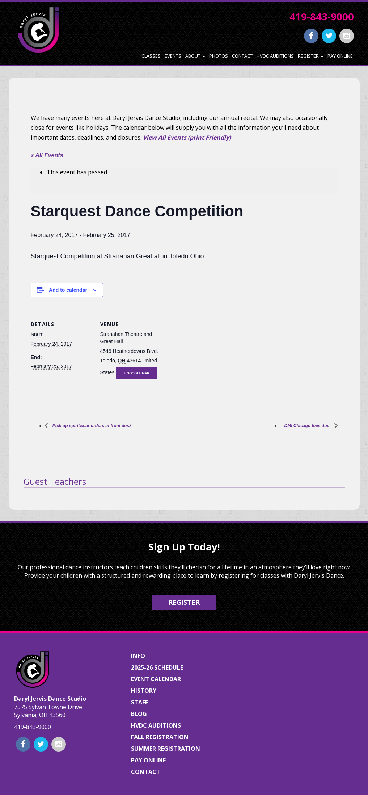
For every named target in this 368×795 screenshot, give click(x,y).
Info (138, 656)
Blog (139, 714)
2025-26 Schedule (157, 667)
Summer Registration (165, 749)
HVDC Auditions (275, 56)
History (143, 691)
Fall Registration (160, 737)
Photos (218, 56)
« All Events (47, 155)
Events (173, 56)
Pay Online (340, 56)
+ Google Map (136, 373)
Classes (151, 56)
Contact (242, 56)
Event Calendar (156, 679)
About (195, 56)
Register (310, 56)
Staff (139, 702)
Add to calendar (68, 290)
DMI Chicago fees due (307, 425)
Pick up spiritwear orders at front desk (91, 425)
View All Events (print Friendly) (187, 137)
